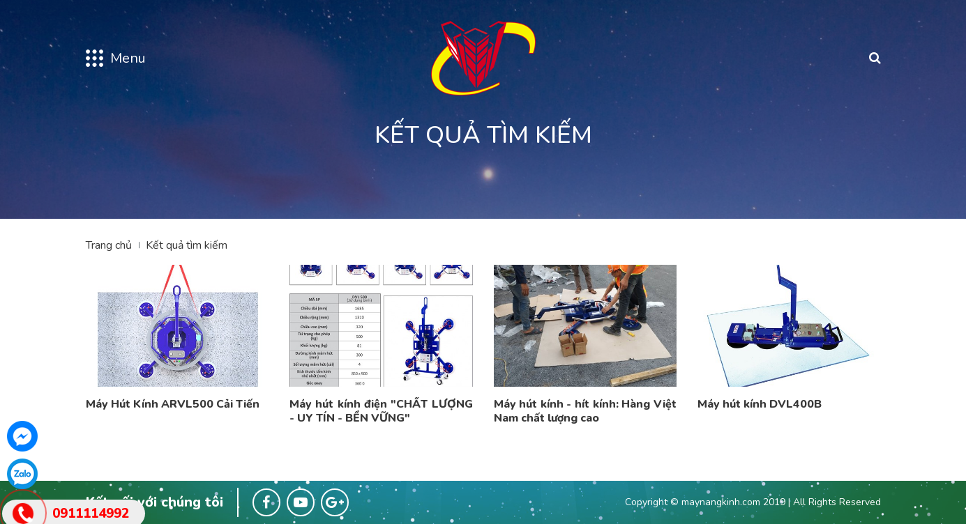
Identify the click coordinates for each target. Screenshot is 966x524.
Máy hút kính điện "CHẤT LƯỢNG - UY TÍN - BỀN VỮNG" (381, 411)
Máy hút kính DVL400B (759, 404)
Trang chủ (109, 245)
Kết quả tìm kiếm (186, 245)
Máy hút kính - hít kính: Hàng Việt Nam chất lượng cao (585, 411)
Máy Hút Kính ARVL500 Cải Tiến (172, 404)
